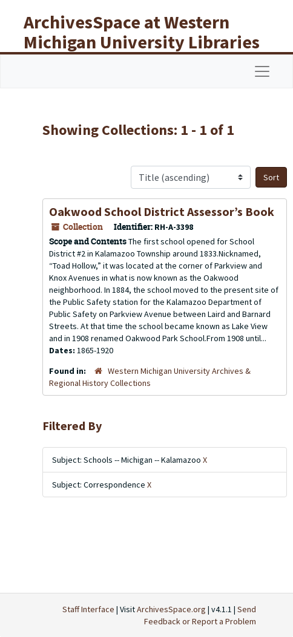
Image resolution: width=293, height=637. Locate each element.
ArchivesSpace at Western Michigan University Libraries (142, 31)
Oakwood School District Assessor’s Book (161, 211)
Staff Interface (88, 609)
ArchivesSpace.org (171, 609)
